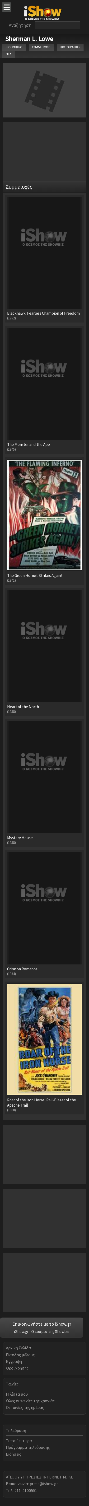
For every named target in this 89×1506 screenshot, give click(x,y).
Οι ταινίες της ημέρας (25, 1407)
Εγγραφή (14, 1361)
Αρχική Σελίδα (18, 1348)
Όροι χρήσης (17, 1368)
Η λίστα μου (17, 1394)
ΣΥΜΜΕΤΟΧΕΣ (41, 47)
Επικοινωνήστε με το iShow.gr (41, 1324)
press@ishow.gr (44, 1483)
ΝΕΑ (8, 54)
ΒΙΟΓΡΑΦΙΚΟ (14, 47)
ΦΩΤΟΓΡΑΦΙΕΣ (70, 47)
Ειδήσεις (13, 1454)
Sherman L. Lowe (29, 38)
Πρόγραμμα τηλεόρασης (28, 1447)
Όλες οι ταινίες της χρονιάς (30, 1400)
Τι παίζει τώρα (19, 1440)
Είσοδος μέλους (20, 1354)
